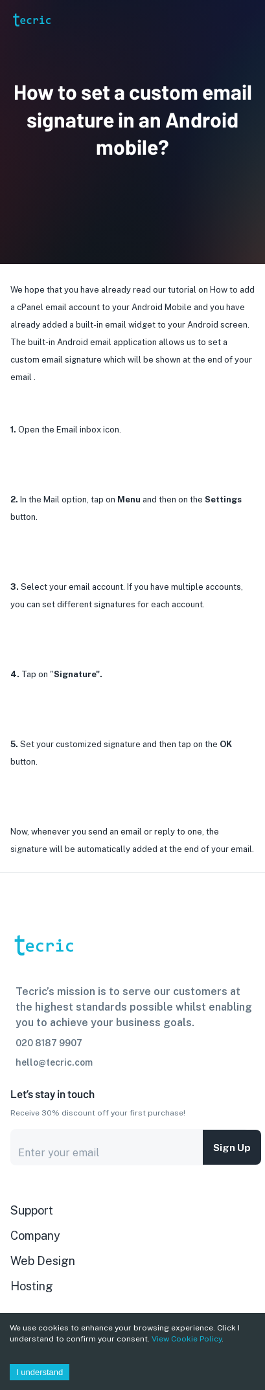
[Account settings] (246, 19)
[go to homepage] (31, 37)
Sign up (232, 1147)
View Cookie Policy (187, 1338)
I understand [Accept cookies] (39, 1372)
